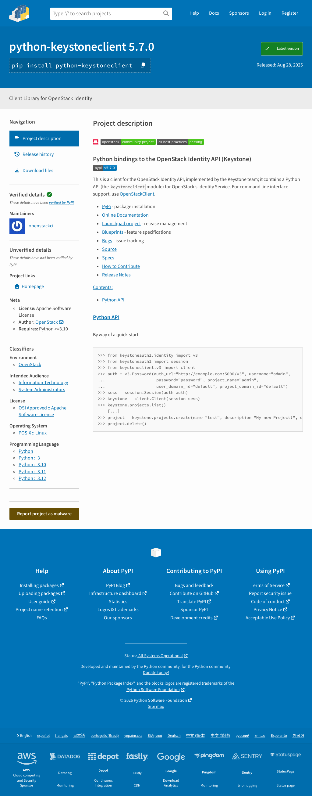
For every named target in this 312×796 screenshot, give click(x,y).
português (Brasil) (104, 735)
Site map (156, 706)
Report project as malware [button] (44, 513)
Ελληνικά (155, 735)
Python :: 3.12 (32, 478)
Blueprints (112, 232)
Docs (214, 13)
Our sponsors (118, 617)
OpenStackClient (137, 194)
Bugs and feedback (194, 585)
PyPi (106, 206)
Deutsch (174, 735)
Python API (113, 300)
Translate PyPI (191, 601)
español (43, 735)
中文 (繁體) (220, 735)
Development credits (191, 617)
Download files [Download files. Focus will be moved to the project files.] (33, 170)
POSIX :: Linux (33, 433)
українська (133, 735)
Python (26, 451)
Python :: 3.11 (32, 471)
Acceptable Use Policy (268, 617)
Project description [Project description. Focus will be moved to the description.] (38, 138)
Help (194, 13)
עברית (260, 735)
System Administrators (42, 389)
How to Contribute (121, 266)
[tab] (44, 138)
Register (290, 13)
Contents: (103, 287)
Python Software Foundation (153, 689)
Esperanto (279, 735)
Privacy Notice (268, 609)
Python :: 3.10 (32, 464)
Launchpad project (121, 223)
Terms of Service (268, 585)
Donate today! (156, 672)
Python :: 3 (29, 458)
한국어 (298, 735)
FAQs (42, 617)
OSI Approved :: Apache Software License (42, 411)
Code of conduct (268, 601)
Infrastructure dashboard (115, 593)
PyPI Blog (115, 585)
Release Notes (116, 275)
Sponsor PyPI (194, 609)
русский (242, 735)
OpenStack (46, 322)
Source (109, 249)
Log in (265, 13)
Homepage (29, 286)
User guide (39, 601)
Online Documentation (125, 215)
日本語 (79, 735)
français (61, 735)
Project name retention (39, 609)
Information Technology (43, 382)
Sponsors (239, 13)
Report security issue (270, 593)
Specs (108, 257)
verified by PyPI (61, 202)
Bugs (107, 240)
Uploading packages (39, 593)
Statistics (118, 601)
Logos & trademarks (118, 609)
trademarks (212, 683)
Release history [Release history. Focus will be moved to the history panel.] (34, 154)
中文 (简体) (195, 735)
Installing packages (39, 585)
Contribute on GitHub (192, 593)
